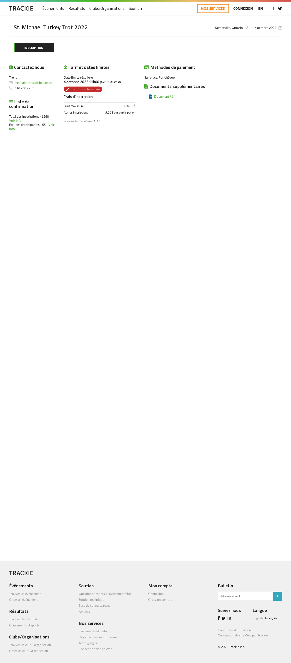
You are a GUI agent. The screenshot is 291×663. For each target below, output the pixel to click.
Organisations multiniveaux (98, 637)
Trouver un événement (25, 594)
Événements (53, 8)
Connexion (156, 594)
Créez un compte (160, 599)
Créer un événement (23, 599)
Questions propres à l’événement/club (105, 594)
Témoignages (88, 643)
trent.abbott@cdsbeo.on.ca (34, 82)
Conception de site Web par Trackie (243, 635)
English (258, 618)
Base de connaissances (94, 605)
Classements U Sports (24, 625)
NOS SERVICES (213, 8)
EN (260, 8)
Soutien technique (91, 599)
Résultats (76, 8)
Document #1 (163, 96)
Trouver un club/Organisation (30, 645)
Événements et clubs (93, 631)
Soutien (135, 8)
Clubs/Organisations (106, 8)
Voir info (15, 120)
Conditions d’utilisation (234, 630)
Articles (84, 611)
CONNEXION (243, 8)
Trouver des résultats (24, 619)
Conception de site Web (95, 649)
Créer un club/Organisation (28, 651)
